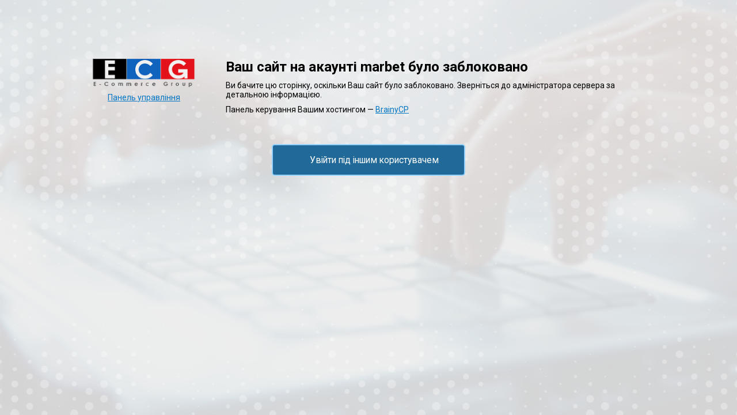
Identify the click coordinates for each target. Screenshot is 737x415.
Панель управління (144, 97)
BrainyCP (392, 109)
